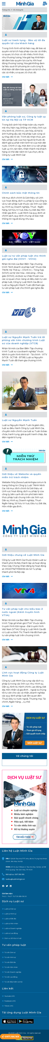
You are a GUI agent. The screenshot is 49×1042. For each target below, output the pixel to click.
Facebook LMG (10, 1001)
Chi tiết (7, 77)
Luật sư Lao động (11, 933)
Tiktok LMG (8, 1006)
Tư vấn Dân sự (9, 952)
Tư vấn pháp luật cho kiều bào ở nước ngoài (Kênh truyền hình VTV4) (22, 612)
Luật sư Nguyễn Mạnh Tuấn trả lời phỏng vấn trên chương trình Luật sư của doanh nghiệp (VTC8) (23, 340)
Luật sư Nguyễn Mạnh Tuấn (19, 420)
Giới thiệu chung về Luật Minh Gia (23, 555)
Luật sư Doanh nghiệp (13, 928)
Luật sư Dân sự (10, 909)
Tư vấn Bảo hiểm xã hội (13, 982)
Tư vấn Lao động (10, 977)
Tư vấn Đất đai (10, 962)
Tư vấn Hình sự (10, 957)
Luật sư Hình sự (10, 914)
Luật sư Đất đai (10, 919)
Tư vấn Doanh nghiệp (12, 972)
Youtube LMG (9, 996)
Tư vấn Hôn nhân (11, 967)
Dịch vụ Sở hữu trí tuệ (12, 938)
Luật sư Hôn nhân (11, 923)
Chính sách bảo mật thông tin (21, 193)
